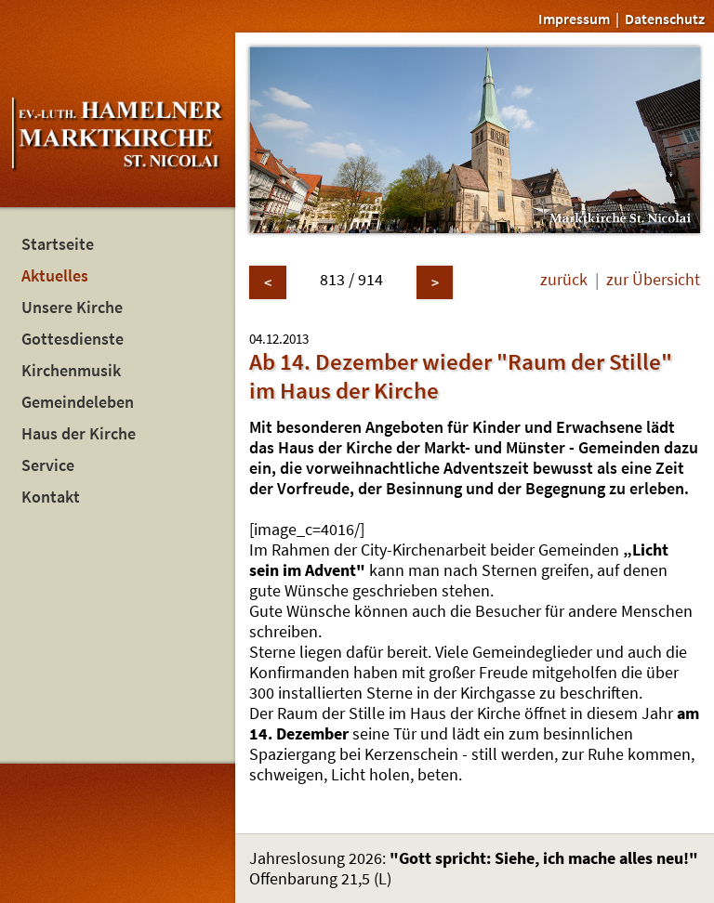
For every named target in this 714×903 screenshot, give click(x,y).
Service (47, 465)
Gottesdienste (72, 339)
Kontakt (50, 497)
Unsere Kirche (72, 307)
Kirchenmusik (71, 370)
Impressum (574, 18)
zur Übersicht (653, 279)
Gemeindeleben (77, 402)
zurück (564, 279)
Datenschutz (665, 18)
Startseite (57, 244)
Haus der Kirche (78, 434)
